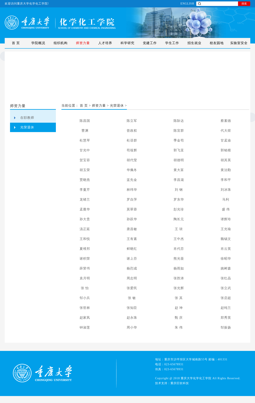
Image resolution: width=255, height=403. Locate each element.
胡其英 (226, 160)
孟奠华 (85, 209)
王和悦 (85, 239)
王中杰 (179, 239)
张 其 (179, 298)
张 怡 (85, 288)
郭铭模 (226, 150)
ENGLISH (187, 3)
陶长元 (179, 219)
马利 (225, 199)
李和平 (226, 180)
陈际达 (179, 120)
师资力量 (83, 43)
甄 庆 (179, 317)
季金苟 (179, 140)
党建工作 (150, 43)
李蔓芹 (85, 189)
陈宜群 (179, 130)
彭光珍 (179, 209)
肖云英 (226, 248)
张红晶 (226, 278)
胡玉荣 (85, 170)
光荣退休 (27, 127)
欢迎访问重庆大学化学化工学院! (27, 3)
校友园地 (217, 43)
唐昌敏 (132, 229)
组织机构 (61, 43)
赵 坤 (179, 307)
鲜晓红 (132, 248)
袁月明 (85, 278)
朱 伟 (179, 327)
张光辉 (179, 288)
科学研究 (127, 43)
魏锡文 (226, 239)
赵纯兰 (226, 307)
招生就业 (194, 43)
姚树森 (226, 268)
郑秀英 (226, 317)
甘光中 (85, 150)
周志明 (132, 278)
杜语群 (132, 140)
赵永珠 (132, 317)
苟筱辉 (132, 150)
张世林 (85, 307)
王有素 (132, 239)
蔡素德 (226, 120)
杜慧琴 (85, 140)
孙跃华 (132, 219)
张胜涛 (179, 278)
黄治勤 (226, 170)
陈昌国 (85, 120)
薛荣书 (85, 268)
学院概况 (38, 43)
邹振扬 (226, 327)
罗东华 (179, 199)
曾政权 (132, 130)
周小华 (132, 327)
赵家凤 (85, 317)
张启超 (226, 298)
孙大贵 (85, 219)
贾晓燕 (85, 180)
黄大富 (179, 170)
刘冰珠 (226, 189)
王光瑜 (226, 229)
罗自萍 (132, 199)
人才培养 (105, 43)
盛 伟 (226, 209)
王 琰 (179, 229)
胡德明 (179, 160)
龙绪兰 (85, 199)
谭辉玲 (226, 219)
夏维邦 (85, 248)
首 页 (16, 43)
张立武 (226, 288)
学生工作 (172, 43)
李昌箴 (179, 180)
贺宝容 (85, 160)
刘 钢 (179, 189)
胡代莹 (132, 160)
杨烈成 (132, 268)
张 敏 (132, 298)
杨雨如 (179, 268)
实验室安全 (239, 43)
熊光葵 (179, 258)
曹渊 (84, 130)
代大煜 (226, 130)
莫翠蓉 (132, 209)
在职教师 (27, 117)
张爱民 (132, 288)
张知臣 (132, 307)
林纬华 (132, 189)
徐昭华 (226, 258)
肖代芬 (179, 248)
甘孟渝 (226, 140)
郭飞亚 (179, 150)
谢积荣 (85, 258)
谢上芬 (132, 258)
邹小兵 (85, 298)
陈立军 (132, 120)
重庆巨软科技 (179, 383)
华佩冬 (132, 170)
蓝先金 (132, 180)
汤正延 (85, 229)
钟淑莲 (85, 327)
